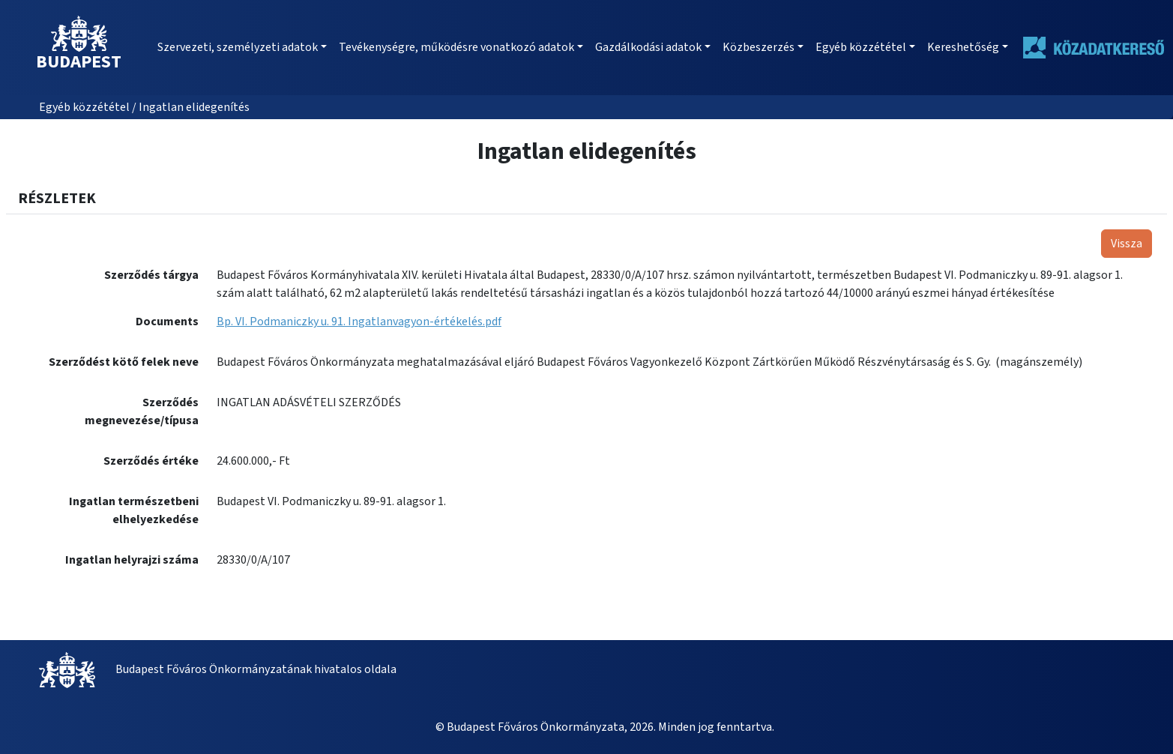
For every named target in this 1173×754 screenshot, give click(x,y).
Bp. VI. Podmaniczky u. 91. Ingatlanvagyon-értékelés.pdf (359, 321)
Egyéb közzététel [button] (860, 47)
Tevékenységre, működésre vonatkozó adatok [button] (456, 47)
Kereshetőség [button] (963, 47)
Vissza (1126, 243)
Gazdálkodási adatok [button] (648, 47)
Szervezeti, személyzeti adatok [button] (237, 47)
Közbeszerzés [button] (758, 47)
